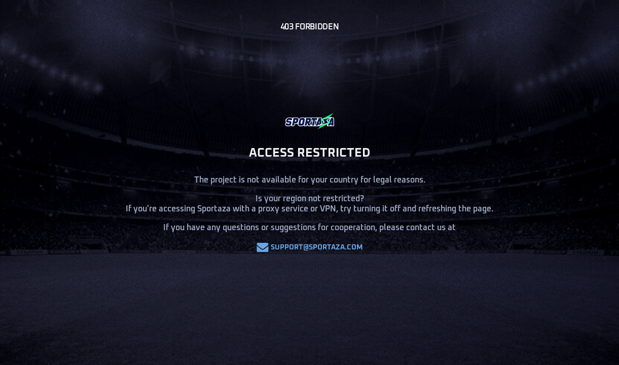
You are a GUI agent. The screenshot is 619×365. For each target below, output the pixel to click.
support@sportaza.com (310, 247)
